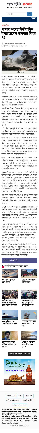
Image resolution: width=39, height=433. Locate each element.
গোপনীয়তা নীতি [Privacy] (28, 400)
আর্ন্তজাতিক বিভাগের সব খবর (19, 353)
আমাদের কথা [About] (11, 396)
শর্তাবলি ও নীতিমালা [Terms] (12, 400)
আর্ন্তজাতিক (5, 25)
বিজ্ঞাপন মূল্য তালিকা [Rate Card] (19, 405)
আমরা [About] (20, 396)
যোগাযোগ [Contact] (29, 396)
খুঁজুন (29, 14)
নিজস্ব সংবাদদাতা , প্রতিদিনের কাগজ (14, 44)
